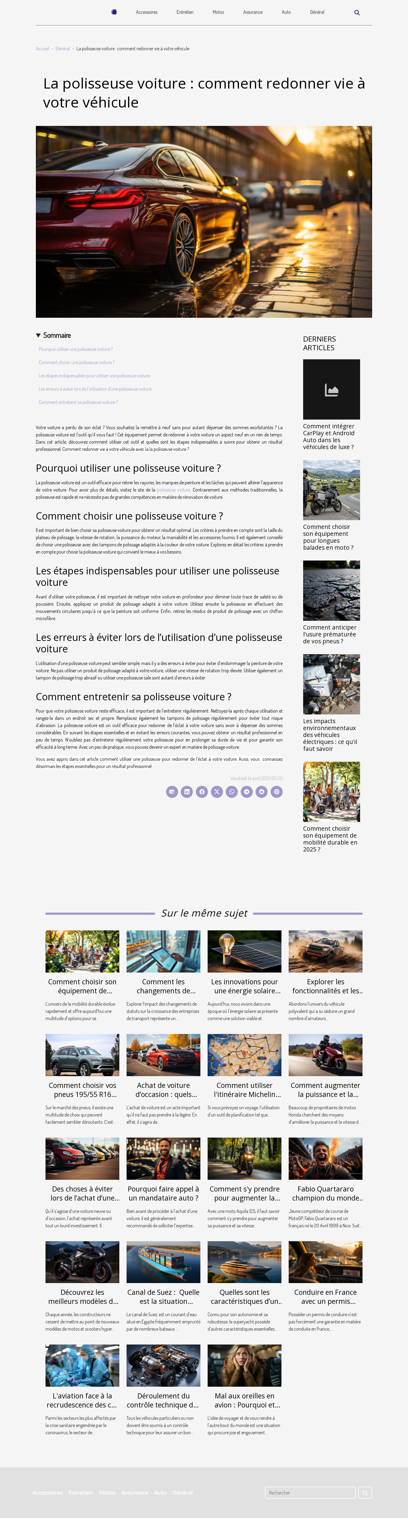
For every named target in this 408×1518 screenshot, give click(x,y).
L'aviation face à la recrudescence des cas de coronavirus (82, 1405)
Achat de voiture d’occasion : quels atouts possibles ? (163, 1094)
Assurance (252, 12)
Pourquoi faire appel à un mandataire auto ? (163, 1193)
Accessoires (146, 12)
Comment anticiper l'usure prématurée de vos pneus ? (329, 634)
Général (317, 12)
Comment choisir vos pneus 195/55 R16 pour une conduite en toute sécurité (82, 1098)
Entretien (185, 12)
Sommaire (57, 335)
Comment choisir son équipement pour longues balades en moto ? (328, 537)
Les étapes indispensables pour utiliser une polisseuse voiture (94, 376)
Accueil (42, 48)
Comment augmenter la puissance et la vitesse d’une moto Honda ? (325, 1098)
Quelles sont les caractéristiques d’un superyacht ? (244, 1301)
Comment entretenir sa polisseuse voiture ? (78, 402)
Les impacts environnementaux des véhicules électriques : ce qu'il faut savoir (330, 735)
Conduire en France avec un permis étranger (325, 1301)
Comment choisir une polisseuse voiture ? (77, 362)
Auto (286, 12)
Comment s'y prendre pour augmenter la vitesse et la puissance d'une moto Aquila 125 (244, 1202)
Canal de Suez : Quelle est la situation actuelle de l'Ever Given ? (163, 1305)
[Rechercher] (310, 1493)
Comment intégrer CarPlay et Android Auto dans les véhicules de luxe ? (329, 436)
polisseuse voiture (173, 490)
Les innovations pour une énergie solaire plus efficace (244, 990)
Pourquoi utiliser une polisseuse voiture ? (76, 349)
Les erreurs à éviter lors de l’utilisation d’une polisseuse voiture (95, 389)
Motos (218, 12)
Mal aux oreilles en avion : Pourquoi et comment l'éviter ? (245, 1405)
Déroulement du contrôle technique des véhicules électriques (163, 1405)
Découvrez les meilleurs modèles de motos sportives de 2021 (82, 1305)
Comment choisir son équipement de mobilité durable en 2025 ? (330, 838)
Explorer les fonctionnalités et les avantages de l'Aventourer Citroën (325, 995)
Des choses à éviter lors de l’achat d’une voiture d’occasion (83, 1198)
